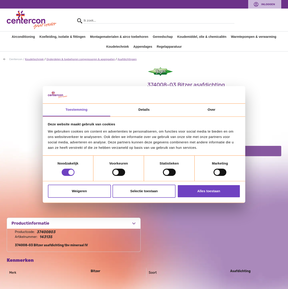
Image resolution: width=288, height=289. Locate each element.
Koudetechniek (117, 46)
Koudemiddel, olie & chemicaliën (202, 36)
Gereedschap (163, 36)
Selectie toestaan (144, 191)
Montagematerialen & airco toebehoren (119, 36)
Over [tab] (212, 109)
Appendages (142, 46)
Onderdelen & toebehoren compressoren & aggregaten (80, 59)
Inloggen (268, 4)
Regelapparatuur (169, 46)
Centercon (15, 59)
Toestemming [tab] (76, 109)
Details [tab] (144, 109)
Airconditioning (23, 36)
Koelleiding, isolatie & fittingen (62, 36)
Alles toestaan (208, 191)
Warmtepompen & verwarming (253, 36)
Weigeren (79, 191)
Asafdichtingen (127, 59)
